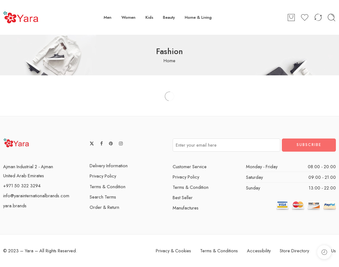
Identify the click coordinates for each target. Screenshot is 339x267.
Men (107, 17)
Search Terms (103, 197)
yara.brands (15, 205)
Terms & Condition (107, 186)
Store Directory (294, 250)
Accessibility (259, 250)
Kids (149, 17)
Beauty (169, 17)
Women (128, 17)
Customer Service (190, 166)
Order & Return (104, 207)
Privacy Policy (103, 176)
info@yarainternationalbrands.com (36, 195)
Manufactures (186, 207)
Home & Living (198, 17)
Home (169, 60)
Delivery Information (109, 165)
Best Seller (183, 197)
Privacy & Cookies (173, 250)
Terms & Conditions (219, 250)
